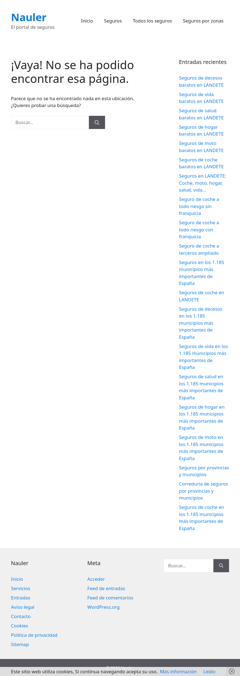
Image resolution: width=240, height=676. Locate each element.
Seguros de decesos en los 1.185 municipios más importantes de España (200, 323)
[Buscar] (97, 122)
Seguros (113, 21)
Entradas (20, 597)
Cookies (19, 625)
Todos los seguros (152, 21)
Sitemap (20, 644)
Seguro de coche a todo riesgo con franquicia (199, 229)
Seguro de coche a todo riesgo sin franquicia (199, 206)
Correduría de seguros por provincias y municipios (203, 491)
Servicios (20, 588)
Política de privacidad (34, 635)
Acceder (96, 579)
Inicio (87, 21)
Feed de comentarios (110, 597)
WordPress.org (103, 607)
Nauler (28, 17)
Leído (209, 671)
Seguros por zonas (203, 21)
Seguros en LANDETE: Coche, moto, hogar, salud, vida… (202, 183)
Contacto (21, 616)
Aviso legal (22, 607)
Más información (178, 671)
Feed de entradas (106, 588)
